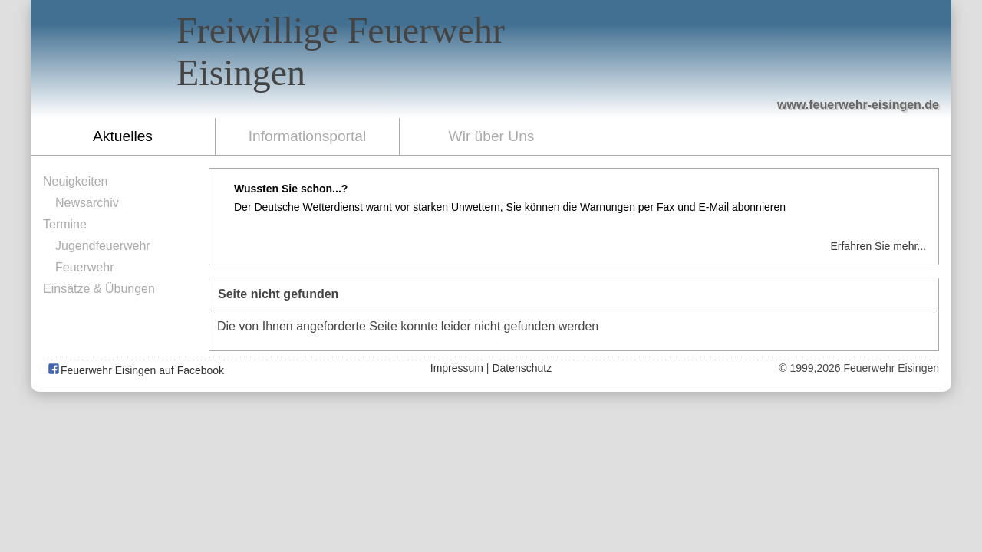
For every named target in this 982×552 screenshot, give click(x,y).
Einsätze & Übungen (99, 288)
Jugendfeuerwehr (102, 245)
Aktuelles (123, 136)
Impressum (456, 368)
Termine (65, 224)
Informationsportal (308, 136)
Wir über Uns (492, 136)
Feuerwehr (84, 267)
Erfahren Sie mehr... (878, 246)
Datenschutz (522, 368)
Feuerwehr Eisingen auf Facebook (135, 370)
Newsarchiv (87, 202)
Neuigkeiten (75, 181)
